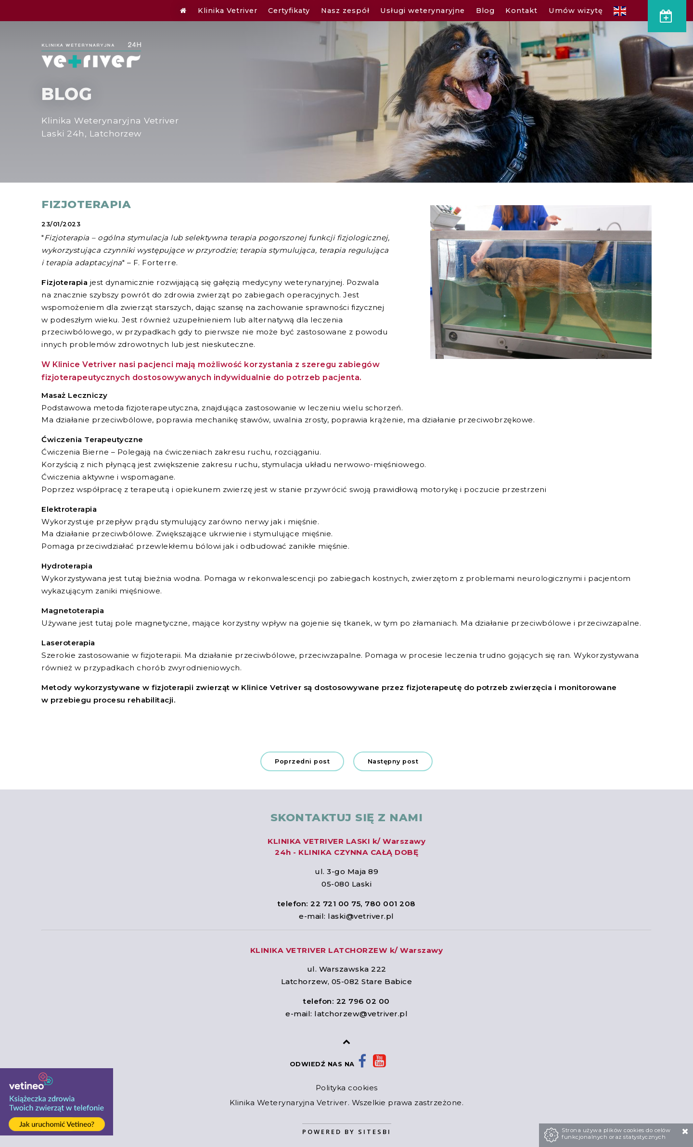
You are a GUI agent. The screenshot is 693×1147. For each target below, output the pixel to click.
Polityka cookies (347, 1087)
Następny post (393, 761)
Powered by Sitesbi (346, 1131)
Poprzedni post (302, 761)
